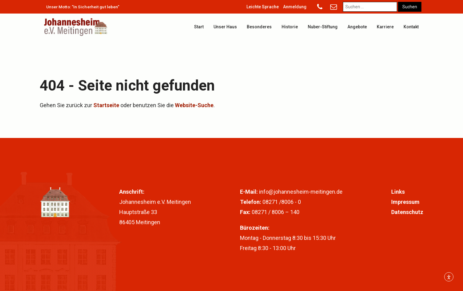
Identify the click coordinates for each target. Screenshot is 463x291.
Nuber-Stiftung (323, 26)
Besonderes (259, 26)
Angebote (357, 26)
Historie (290, 26)
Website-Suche (194, 105)
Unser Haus (225, 26)
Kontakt (411, 26)
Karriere (385, 26)
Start (199, 26)
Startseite (106, 105)
